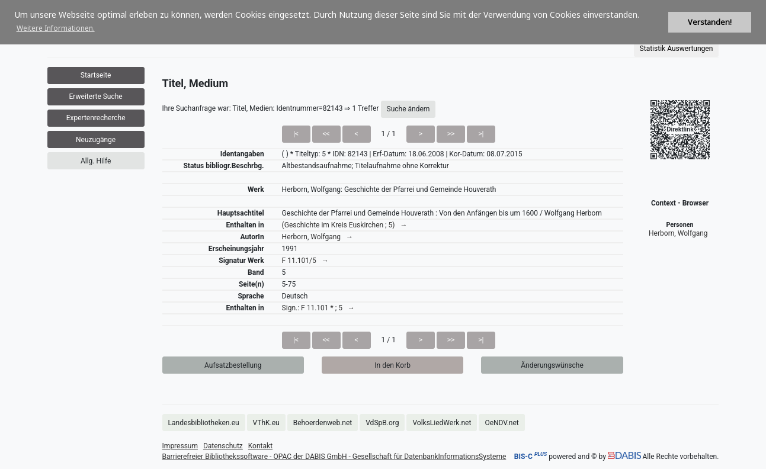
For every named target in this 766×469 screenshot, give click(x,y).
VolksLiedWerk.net (441, 423)
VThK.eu (266, 423)
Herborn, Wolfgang (678, 233)
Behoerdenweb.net (322, 423)
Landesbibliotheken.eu (203, 423)
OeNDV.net (501, 423)
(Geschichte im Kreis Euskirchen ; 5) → (345, 225)
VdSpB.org (382, 423)
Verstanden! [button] (710, 22)
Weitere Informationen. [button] (56, 28)
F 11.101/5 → (305, 260)
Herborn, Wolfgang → (317, 237)
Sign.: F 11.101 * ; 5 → (318, 308)
